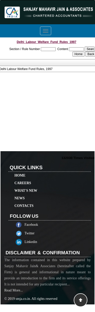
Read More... (13, 295)
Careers (22, 179)
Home (19, 171)
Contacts (23, 201)
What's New (25, 186)
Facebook (35, 225)
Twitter (34, 233)
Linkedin (35, 242)
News (19, 194)
